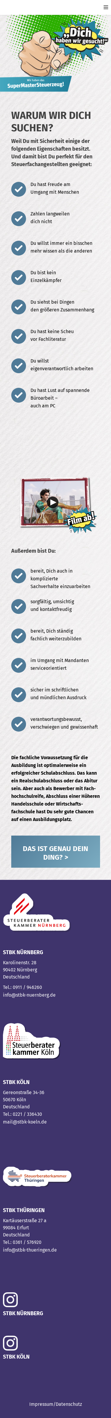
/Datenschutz (67, 1404)
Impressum (41, 1404)
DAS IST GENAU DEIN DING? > (55, 853)
